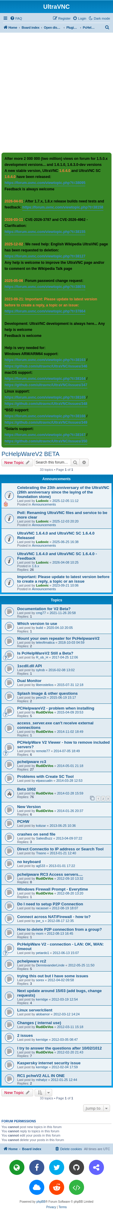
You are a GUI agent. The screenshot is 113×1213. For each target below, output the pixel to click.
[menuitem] (16, 18)
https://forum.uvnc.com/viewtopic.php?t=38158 (62, 207)
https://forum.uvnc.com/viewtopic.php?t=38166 (45, 416)
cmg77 (41, 613)
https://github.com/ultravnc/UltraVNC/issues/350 (46, 441)
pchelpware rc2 (31, 961)
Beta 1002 (26, 789)
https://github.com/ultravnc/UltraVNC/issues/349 (46, 422)
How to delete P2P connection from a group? (59, 929)
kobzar (41, 825)
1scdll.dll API (29, 666)
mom (39, 933)
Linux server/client (34, 1010)
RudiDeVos (44, 712)
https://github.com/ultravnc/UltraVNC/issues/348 (46, 404)
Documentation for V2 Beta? (44, 608)
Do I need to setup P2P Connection (50, 904)
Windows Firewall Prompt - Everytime (52, 889)
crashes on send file (36, 834)
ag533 (40, 866)
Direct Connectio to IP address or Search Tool (60, 849)
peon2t (41, 697)
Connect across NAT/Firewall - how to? (54, 916)
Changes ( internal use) (39, 1023)
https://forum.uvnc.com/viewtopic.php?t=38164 (45, 379)
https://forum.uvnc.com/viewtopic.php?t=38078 (45, 287)
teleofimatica (45, 642)
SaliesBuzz (44, 838)
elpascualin (44, 780)
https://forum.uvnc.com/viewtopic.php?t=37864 (45, 311)
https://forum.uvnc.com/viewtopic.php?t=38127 (45, 256)
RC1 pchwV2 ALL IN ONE (41, 1075)
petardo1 (42, 953)
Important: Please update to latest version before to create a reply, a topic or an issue (63, 579)
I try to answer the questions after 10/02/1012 (59, 1048)
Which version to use (37, 623)
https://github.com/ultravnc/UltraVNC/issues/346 (46, 366)
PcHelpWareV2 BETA (30, 454)
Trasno (41, 853)
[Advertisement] (56, 92)
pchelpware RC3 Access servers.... (50, 874)
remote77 (43, 751)
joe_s (40, 921)
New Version (29, 806)
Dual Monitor (29, 680)
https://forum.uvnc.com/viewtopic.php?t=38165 (45, 397)
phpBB (41, 1201)
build (39, 627)
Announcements (44, 504)
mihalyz (41, 1080)
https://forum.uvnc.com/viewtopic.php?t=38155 (45, 232)
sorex (40, 980)
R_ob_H (42, 657)
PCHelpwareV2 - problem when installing (55, 708)
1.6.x (35, 566)
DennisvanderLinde (50, 965)
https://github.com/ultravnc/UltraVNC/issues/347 (46, 385)
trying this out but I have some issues (52, 976)
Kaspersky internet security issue (48, 1063)
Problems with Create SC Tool (45, 776)
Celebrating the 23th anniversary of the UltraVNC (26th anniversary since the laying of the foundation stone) (63, 492)
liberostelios (44, 685)
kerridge (42, 999)
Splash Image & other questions (47, 693)
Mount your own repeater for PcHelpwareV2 (58, 638)
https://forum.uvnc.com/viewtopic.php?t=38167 (45, 435)
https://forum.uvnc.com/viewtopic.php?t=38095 (45, 183)
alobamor (43, 1014)
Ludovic (42, 501)
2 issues (25, 1035)
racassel (42, 908)
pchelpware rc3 (31, 761)
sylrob (40, 670)
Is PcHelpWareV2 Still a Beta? (45, 653)
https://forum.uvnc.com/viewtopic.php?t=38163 (45, 360)
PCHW (23, 821)
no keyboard (29, 861)
